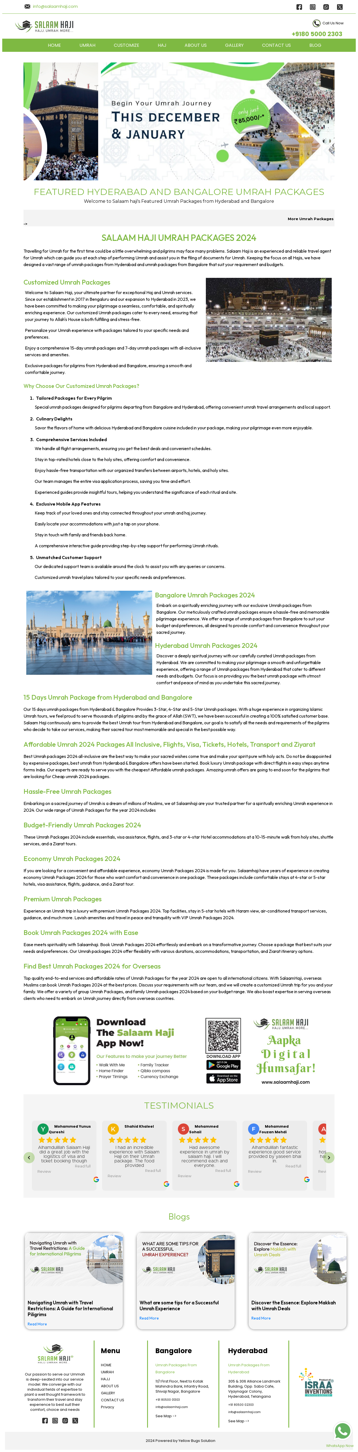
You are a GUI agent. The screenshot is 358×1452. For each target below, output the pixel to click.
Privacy (107, 1407)
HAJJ (105, 1379)
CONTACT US (276, 45)
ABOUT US (196, 45)
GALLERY (234, 45)
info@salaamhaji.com (55, 6)
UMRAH (87, 45)
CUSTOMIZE (126, 45)
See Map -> (166, 1416)
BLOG (315, 45)
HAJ (162, 45)
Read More (37, 1324)
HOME (54, 45)
